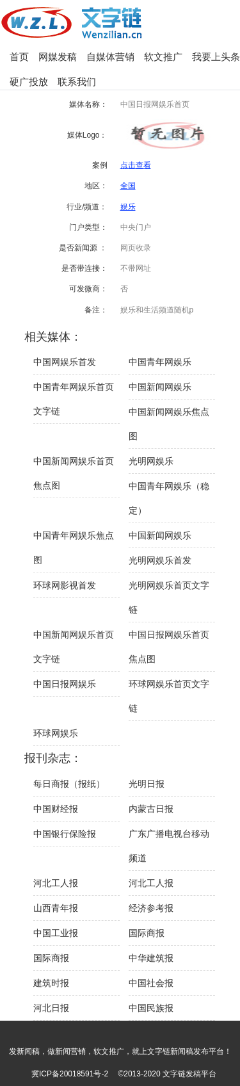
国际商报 (146, 933)
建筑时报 (51, 983)
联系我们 (77, 81)
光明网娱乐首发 (160, 560)
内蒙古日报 (151, 809)
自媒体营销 (110, 56)
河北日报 (51, 1008)
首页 (19, 56)
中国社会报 (151, 983)
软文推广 (163, 56)
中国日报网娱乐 (64, 684)
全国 (128, 185)
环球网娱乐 (55, 733)
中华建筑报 (151, 958)
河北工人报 (55, 883)
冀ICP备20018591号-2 (69, 1073)
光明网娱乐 (151, 461)
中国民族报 (151, 1008)
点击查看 (135, 165)
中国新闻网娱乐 (160, 387)
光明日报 (146, 784)
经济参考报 (151, 908)
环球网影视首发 (64, 585)
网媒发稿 (57, 56)
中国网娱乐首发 (64, 362)
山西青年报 (55, 908)
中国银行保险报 (64, 834)
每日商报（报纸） (69, 784)
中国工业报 (55, 933)
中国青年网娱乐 (160, 362)
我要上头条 (216, 56)
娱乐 (128, 206)
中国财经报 (55, 809)
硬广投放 (29, 81)
